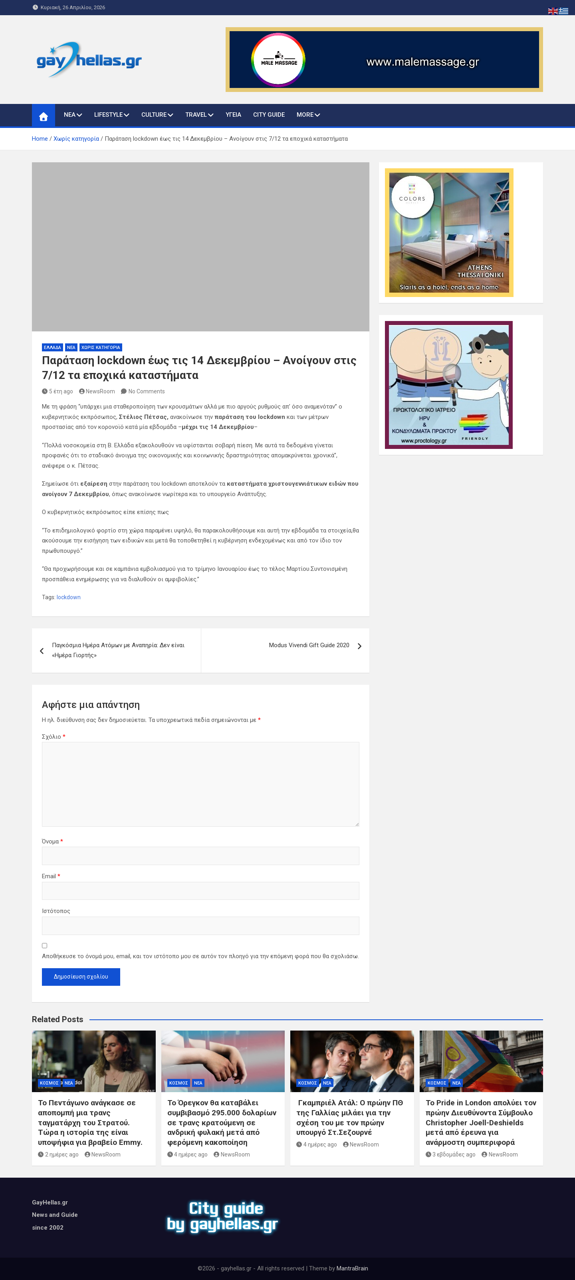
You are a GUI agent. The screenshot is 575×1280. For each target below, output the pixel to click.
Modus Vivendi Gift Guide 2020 (309, 645)
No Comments (147, 391)
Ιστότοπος (56, 911)
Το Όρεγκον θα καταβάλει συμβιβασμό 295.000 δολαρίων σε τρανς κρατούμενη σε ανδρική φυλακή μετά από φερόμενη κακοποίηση (221, 1122)
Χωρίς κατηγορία (100, 347)
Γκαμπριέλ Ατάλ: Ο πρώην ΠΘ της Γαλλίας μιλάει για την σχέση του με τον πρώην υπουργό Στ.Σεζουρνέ (349, 1117)
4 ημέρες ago (187, 1154)
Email (51, 876)
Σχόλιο (53, 736)
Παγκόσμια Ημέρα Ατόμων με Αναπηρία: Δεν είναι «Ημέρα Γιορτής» (118, 650)
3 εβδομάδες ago (451, 1154)
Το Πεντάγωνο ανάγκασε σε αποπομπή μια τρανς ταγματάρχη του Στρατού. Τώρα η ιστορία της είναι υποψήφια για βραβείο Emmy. (90, 1122)
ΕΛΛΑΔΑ (52, 347)
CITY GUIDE (269, 114)
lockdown (69, 597)
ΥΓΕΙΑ (233, 114)
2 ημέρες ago (58, 1154)
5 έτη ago (57, 391)
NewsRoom (97, 391)
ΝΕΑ (69, 114)
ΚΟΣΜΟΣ (49, 1083)
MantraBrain (352, 1268)
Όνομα (52, 841)
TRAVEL (196, 114)
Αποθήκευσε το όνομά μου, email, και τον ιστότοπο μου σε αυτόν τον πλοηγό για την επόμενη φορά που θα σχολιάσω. (200, 956)
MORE (305, 114)
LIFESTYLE (108, 114)
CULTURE (154, 114)
